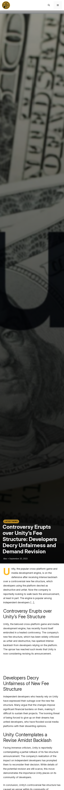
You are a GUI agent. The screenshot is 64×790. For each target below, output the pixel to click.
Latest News (11, 521)
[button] (49, 5)
